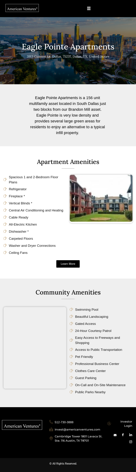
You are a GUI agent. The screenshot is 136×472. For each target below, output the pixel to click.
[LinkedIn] (130, 435)
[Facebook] (123, 435)
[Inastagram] (130, 442)
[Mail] (115, 435)
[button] (89, 8)
